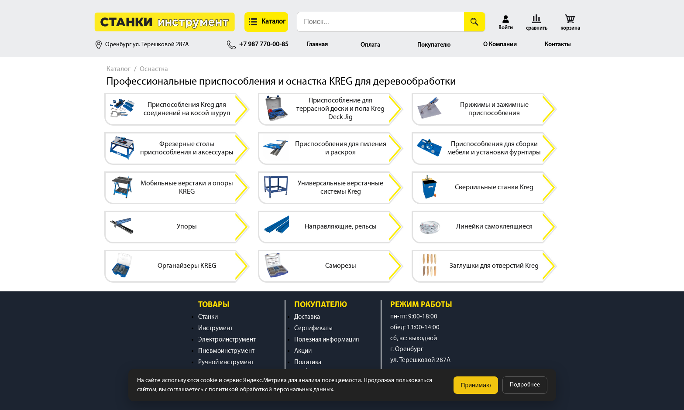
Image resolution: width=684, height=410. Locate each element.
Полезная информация (326, 340)
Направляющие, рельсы (341, 226)
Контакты (558, 44)
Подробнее (525, 385)
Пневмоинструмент (226, 351)
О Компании (500, 44)
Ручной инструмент (226, 362)
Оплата (370, 45)
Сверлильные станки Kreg (494, 187)
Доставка (307, 317)
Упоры (187, 226)
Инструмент (215, 328)
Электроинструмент (227, 340)
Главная (317, 44)
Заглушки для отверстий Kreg (494, 266)
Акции (303, 351)
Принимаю (476, 385)
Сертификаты (313, 328)
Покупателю (433, 45)
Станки (208, 317)
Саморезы (340, 266)
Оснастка (154, 69)
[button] (266, 22)
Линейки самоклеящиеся (494, 226)
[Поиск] (474, 21)
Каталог (119, 69)
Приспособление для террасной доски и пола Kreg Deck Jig (340, 109)
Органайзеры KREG (187, 266)
